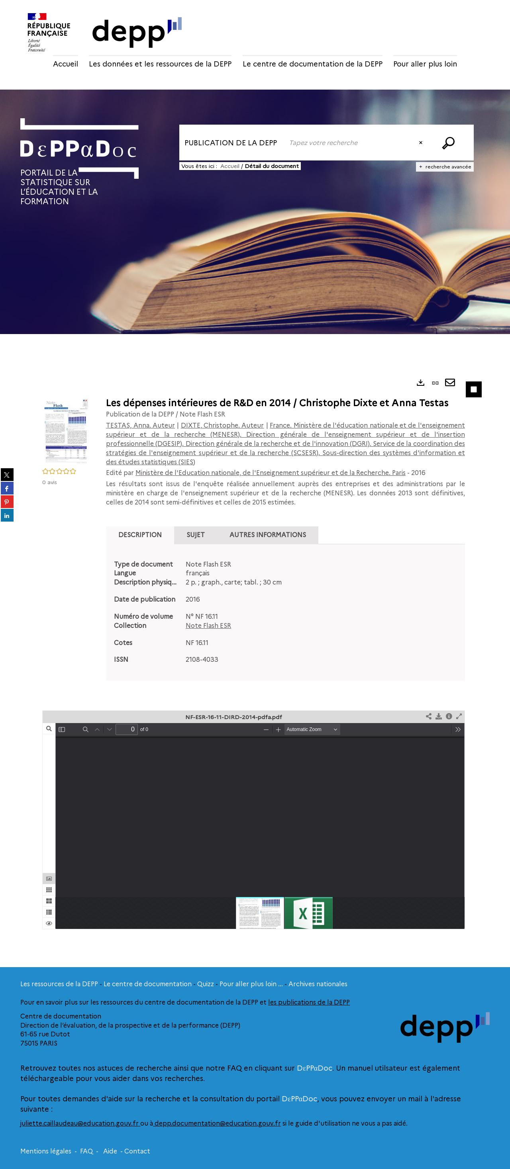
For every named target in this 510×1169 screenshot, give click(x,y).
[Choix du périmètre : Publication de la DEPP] (231, 142)
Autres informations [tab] (268, 535)
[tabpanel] (285, 612)
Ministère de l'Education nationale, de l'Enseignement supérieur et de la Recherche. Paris (270, 473)
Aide (110, 1151)
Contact (137, 1151)
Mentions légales (45, 1151)
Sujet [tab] (195, 535)
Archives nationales (317, 984)
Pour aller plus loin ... (251, 984)
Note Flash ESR (208, 625)
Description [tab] (140, 535)
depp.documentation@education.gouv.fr (217, 1123)
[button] (66, 430)
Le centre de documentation (148, 984)
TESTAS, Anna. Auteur (140, 425)
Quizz (205, 984)
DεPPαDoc (314, 1068)
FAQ (86, 1151)
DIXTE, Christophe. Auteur (222, 425)
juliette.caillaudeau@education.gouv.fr (80, 1123)
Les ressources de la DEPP (59, 984)
